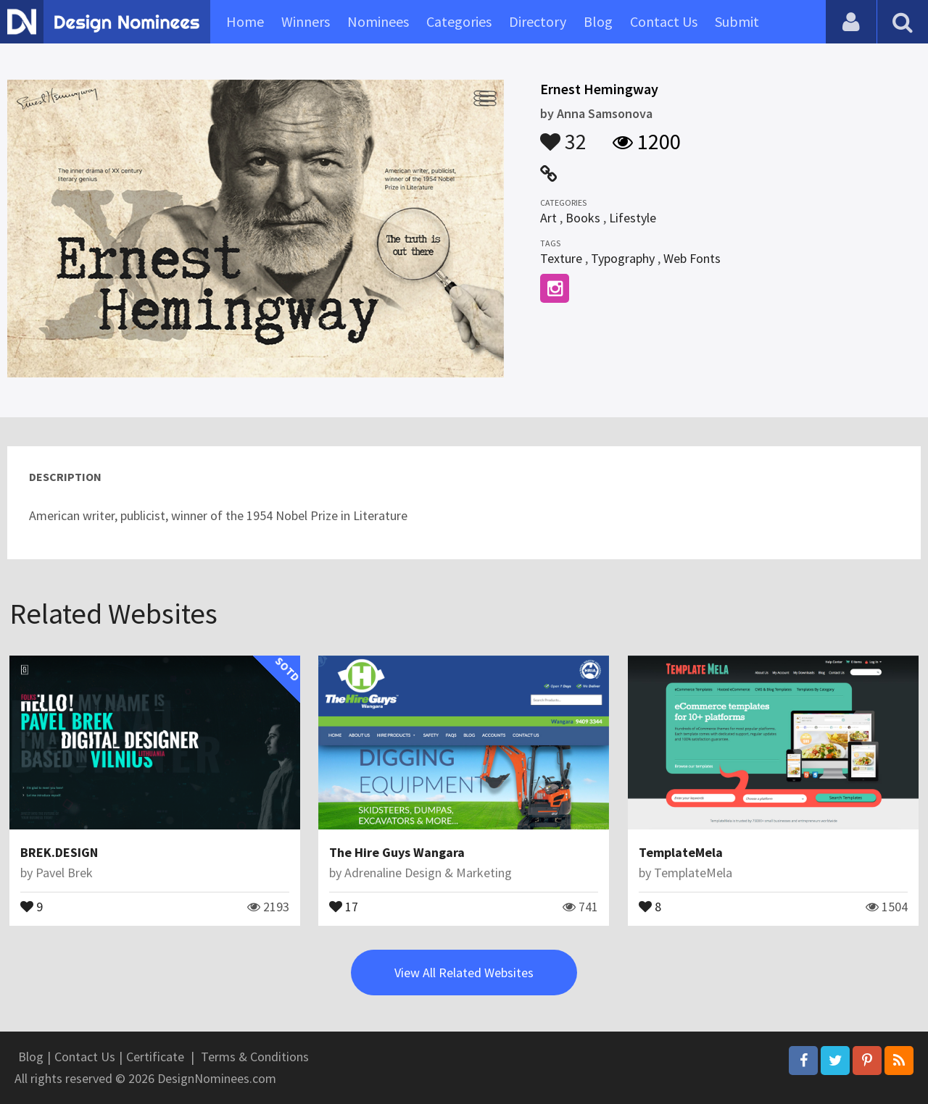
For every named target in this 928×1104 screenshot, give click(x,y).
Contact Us (663, 21)
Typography (623, 258)
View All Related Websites (464, 972)
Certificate (155, 1056)
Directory (537, 21)
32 (563, 134)
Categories (459, 21)
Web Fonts (692, 258)
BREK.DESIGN (59, 852)
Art (548, 217)
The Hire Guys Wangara (397, 852)
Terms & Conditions (255, 1056)
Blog (598, 21)
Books (583, 217)
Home (245, 21)
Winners (305, 21)
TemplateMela (681, 852)
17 (343, 905)
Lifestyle (632, 217)
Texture (561, 258)
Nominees (378, 21)
